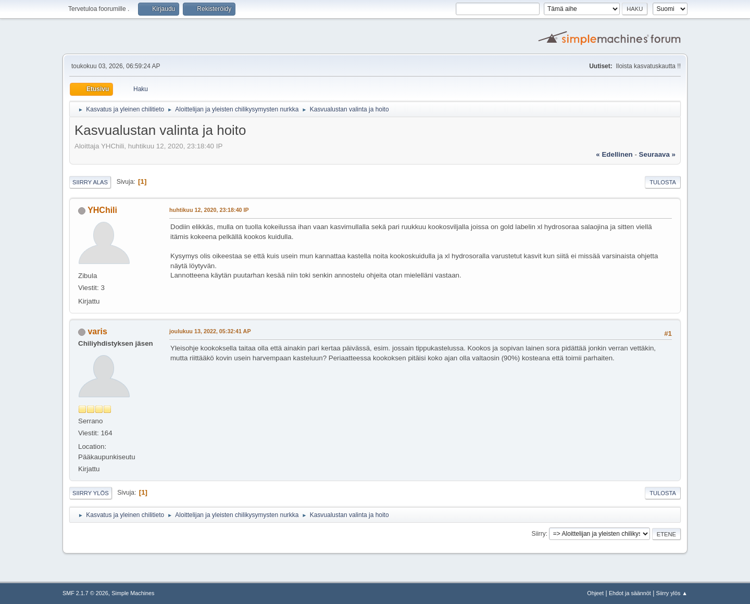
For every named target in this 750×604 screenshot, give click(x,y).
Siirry (538, 533)
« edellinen (614, 154)
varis (97, 331)
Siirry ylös (90, 493)
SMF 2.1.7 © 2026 (85, 593)
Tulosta (662, 182)
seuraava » (657, 154)
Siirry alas (90, 182)
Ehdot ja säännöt (630, 593)
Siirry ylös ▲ (672, 593)
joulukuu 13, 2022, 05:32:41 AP (210, 331)
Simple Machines (132, 593)
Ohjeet (595, 593)
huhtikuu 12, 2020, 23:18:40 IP (209, 210)
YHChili (102, 210)
